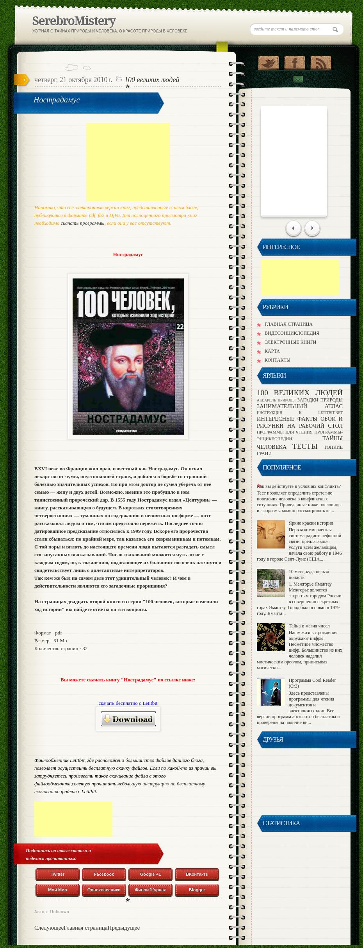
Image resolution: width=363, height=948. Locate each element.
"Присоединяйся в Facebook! (294, 61)
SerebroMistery (73, 21)
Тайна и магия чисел (309, 626)
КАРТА (272, 351)
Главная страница (85, 928)
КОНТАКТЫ (277, 360)
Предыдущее (124, 928)
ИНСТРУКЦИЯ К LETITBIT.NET (300, 412)
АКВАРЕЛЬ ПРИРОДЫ (277, 400)
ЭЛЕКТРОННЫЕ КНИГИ (291, 342)
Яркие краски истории (311, 523)
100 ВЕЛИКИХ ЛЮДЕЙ (152, 80)
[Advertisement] (128, 162)
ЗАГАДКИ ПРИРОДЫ (320, 400)
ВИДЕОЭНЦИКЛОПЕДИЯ (292, 333)
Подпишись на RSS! (321, 61)
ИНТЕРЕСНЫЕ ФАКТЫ (288, 419)
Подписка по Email (298, 79)
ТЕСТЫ (308, 446)
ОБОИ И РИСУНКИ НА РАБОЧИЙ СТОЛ (300, 422)
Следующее (49, 928)
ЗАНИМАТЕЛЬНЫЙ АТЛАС (300, 406)
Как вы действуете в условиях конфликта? (299, 486)
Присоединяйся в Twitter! (268, 61)
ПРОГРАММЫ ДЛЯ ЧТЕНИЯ (285, 432)
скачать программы (83, 223)
